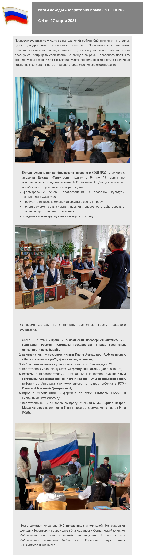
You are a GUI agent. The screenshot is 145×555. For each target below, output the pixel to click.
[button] (19, 121)
